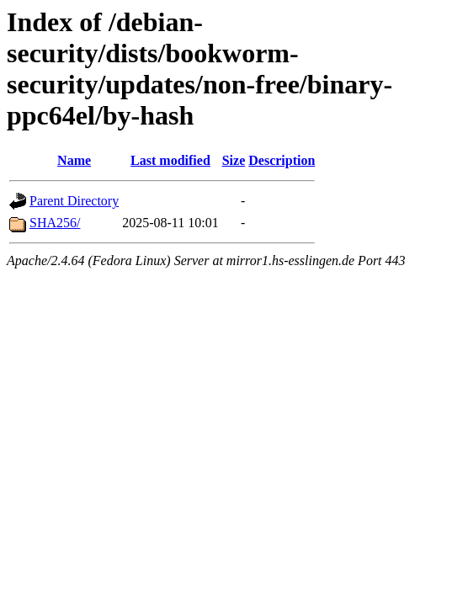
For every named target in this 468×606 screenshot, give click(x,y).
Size (234, 160)
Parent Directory (74, 201)
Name (74, 160)
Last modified (170, 160)
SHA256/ (54, 222)
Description (281, 160)
